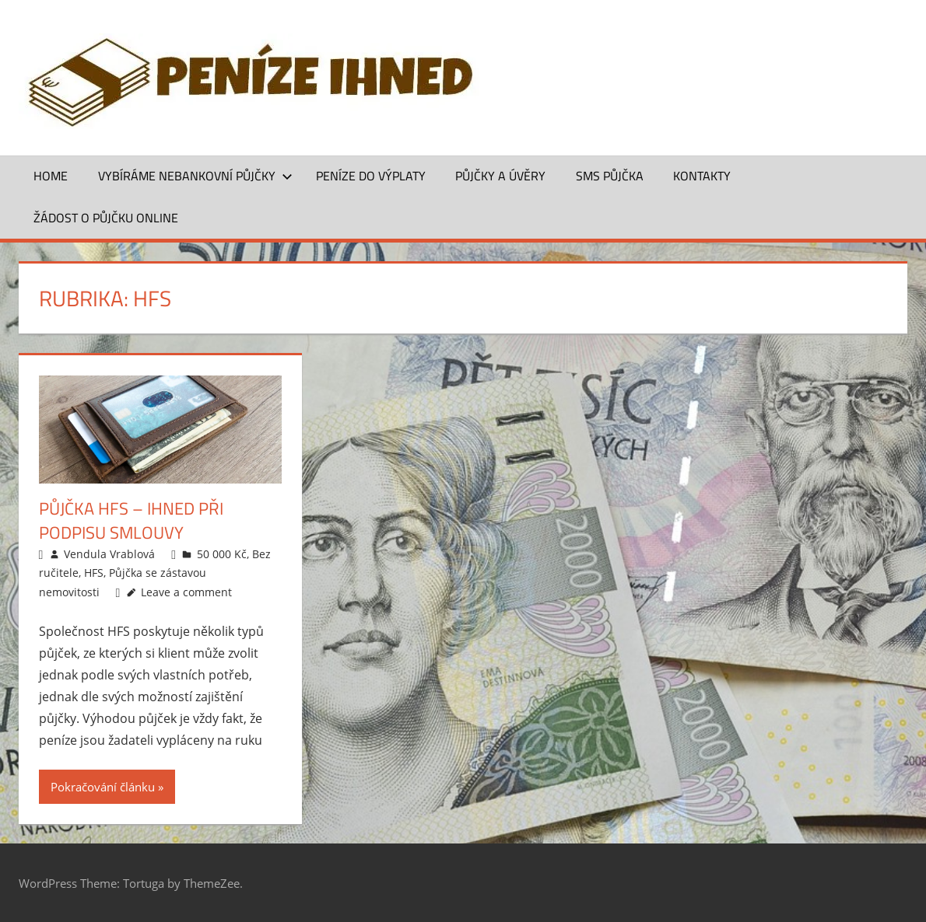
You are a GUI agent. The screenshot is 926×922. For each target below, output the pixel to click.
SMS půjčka (610, 175)
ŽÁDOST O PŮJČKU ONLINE (105, 217)
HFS (93, 572)
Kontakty (702, 175)
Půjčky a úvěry (500, 175)
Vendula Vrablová (109, 554)
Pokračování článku (103, 787)
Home (50, 175)
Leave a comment (186, 592)
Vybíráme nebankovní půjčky (195, 175)
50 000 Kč (222, 554)
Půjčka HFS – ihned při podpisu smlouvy (131, 520)
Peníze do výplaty (371, 175)
